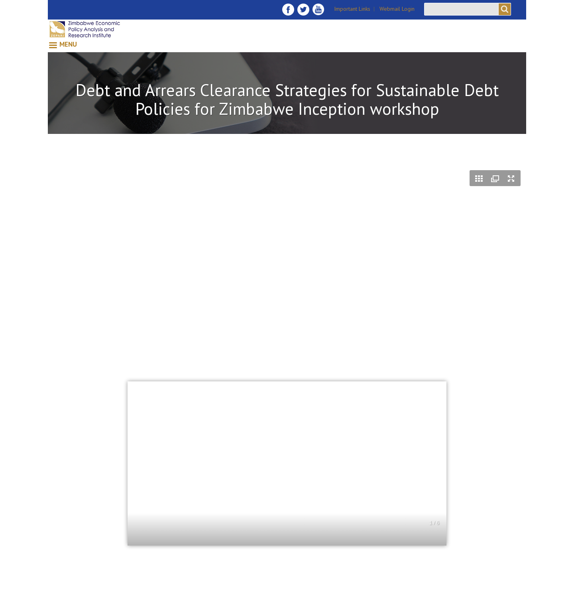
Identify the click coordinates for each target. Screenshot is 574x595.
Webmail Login (397, 8)
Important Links (352, 8)
